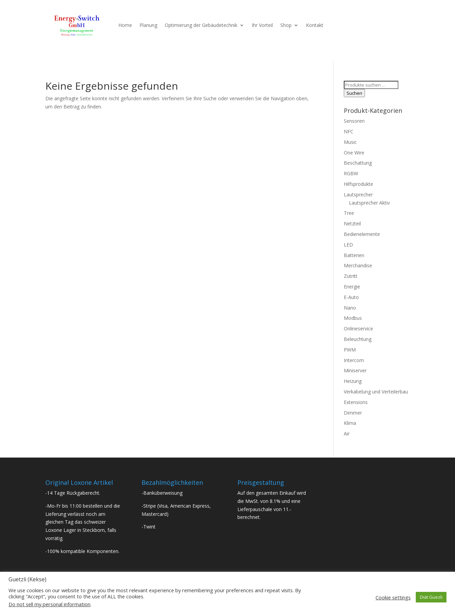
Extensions (356, 402)
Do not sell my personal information (49, 604)
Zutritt (350, 276)
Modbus (353, 318)
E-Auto (351, 297)
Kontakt (314, 25)
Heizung (353, 381)
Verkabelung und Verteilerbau (376, 391)
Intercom (354, 360)
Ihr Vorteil (262, 25)
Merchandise (358, 265)
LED (348, 244)
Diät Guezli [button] (431, 597)
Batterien (354, 255)
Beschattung (358, 163)
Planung (148, 25)
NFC (348, 131)
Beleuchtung (357, 339)
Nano (350, 307)
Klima (350, 423)
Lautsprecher (358, 194)
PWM (350, 349)
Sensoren (354, 121)
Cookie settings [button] (393, 597)
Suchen (354, 93)
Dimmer (353, 412)
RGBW (351, 173)
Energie (352, 286)
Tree (349, 213)
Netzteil (352, 223)
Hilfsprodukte (358, 184)
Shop (286, 25)
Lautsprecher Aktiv (369, 202)
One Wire (354, 152)
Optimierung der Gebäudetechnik (201, 25)
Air (347, 433)
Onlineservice (358, 328)
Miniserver (355, 370)
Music (350, 142)
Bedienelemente (362, 234)
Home (125, 25)
